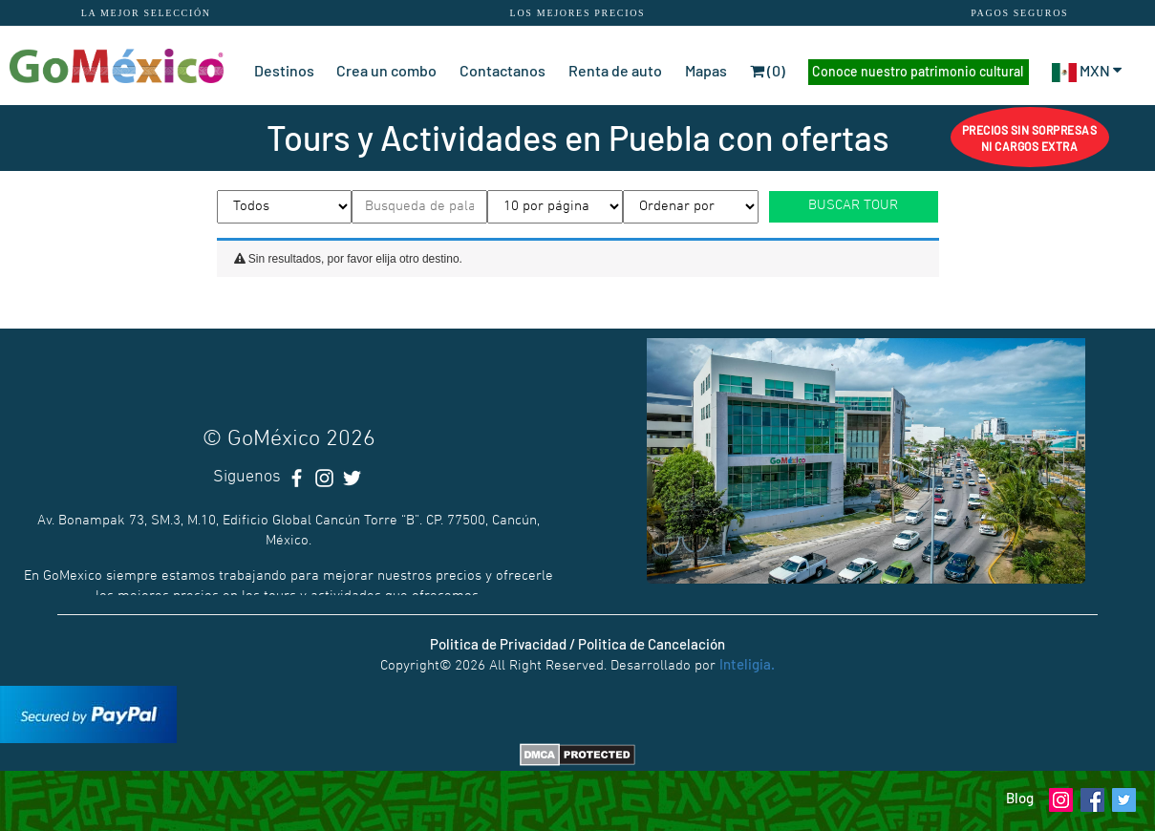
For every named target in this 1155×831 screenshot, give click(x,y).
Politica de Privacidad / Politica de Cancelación (577, 643)
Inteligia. (747, 663)
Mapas (706, 70)
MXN (1087, 70)
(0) (767, 70)
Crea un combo (386, 70)
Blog (1020, 797)
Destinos (284, 70)
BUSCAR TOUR (853, 205)
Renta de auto (615, 70)
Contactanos (502, 70)
